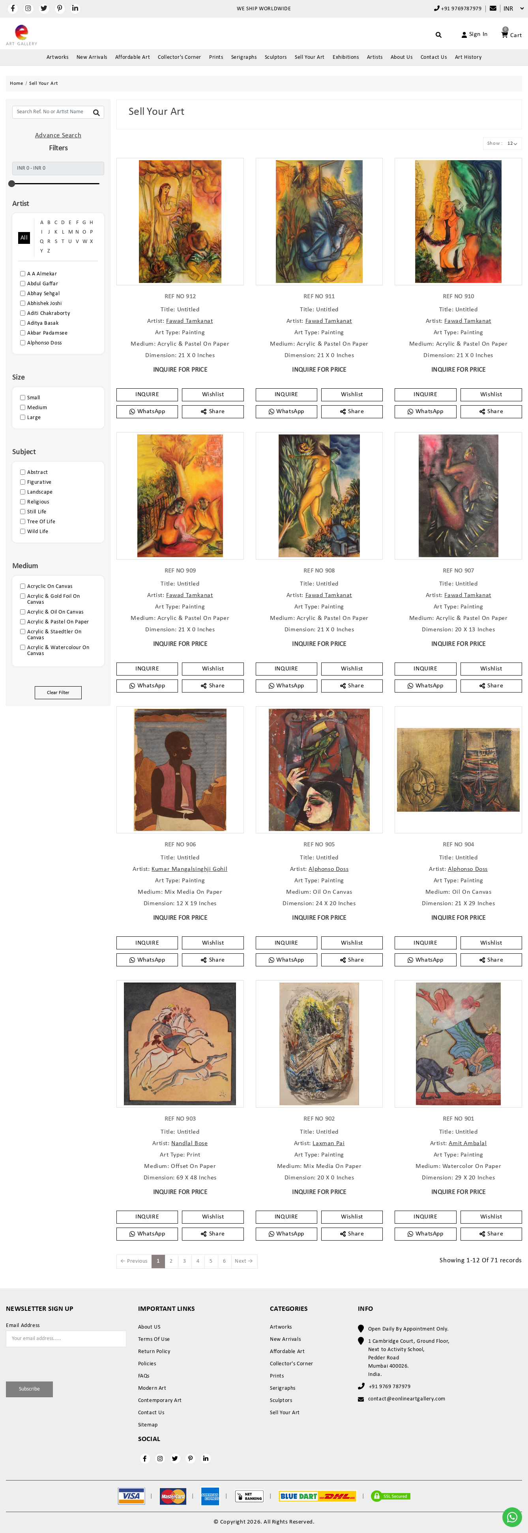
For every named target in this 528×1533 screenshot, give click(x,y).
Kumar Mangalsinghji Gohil (189, 869)
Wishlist (213, 394)
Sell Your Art (310, 57)
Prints (216, 57)
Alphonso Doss (328, 869)
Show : (495, 143)
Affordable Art (132, 57)
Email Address (23, 1326)
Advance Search (58, 135)
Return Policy (154, 1352)
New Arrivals (92, 57)
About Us (402, 57)
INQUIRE (147, 394)
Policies (147, 1364)
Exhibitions (346, 57)
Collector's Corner (179, 57)
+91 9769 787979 (390, 1387)
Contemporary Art (160, 1401)
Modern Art (152, 1388)
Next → (244, 1261)
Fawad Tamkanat (189, 321)
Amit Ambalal (468, 1143)
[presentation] (52, 1363)
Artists (375, 57)
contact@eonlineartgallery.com (407, 1399)
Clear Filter (58, 692)
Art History (468, 57)
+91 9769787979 (458, 9)
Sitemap (148, 1425)
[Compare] (489, 9)
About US (149, 1327)
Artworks (58, 57)
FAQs (144, 1376)
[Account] (465, 35)
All (24, 238)
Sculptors (276, 57)
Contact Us (434, 57)
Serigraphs (244, 57)
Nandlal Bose (189, 1143)
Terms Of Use (154, 1339)
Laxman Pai (329, 1143)
